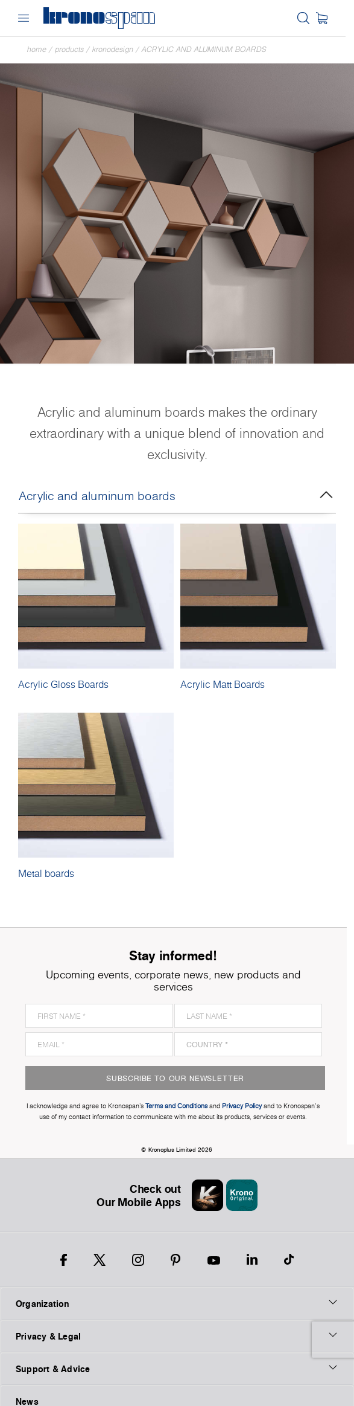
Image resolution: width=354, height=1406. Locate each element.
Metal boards (46, 873)
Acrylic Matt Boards (222, 684)
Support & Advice (177, 1356)
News (27, 1389)
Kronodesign (112, 49)
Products (69, 49)
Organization (177, 1291)
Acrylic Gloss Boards (63, 684)
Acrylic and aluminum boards (204, 49)
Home (36, 49)
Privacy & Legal (177, 1324)
